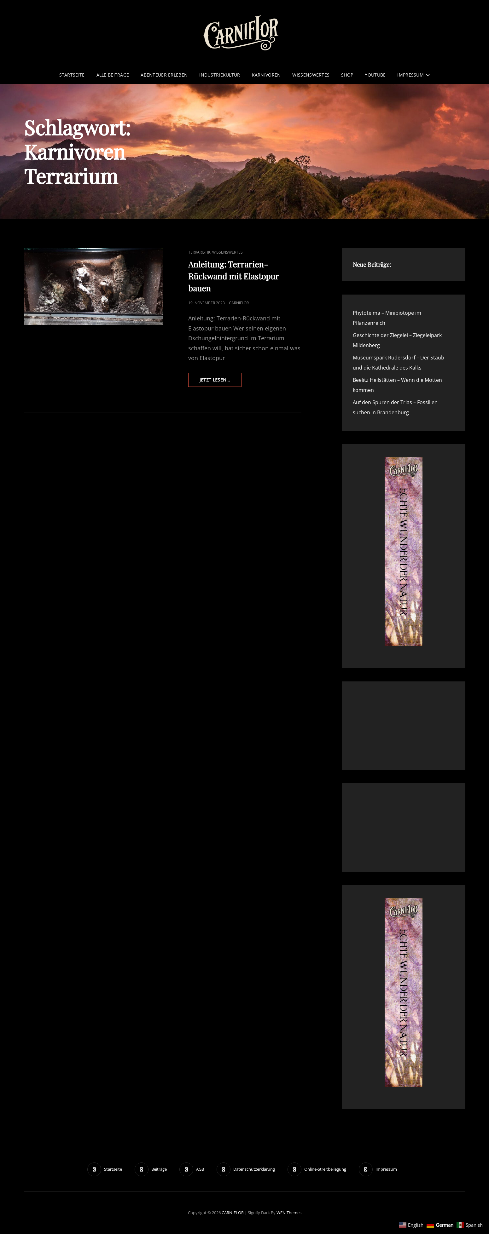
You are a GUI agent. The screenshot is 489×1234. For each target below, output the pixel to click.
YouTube (375, 75)
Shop (347, 75)
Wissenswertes (310, 75)
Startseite (72, 75)
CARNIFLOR (233, 1212)
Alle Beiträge (112, 75)
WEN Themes (289, 1212)
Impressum (410, 75)
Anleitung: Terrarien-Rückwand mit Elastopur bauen (233, 276)
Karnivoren (266, 75)
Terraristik (199, 252)
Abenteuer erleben (164, 75)
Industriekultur (219, 75)
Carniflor (239, 303)
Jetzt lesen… (221, 381)
